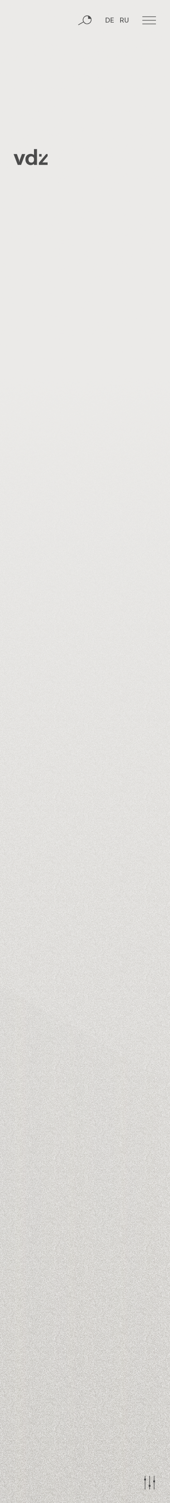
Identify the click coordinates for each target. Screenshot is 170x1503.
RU (124, 20)
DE (109, 20)
